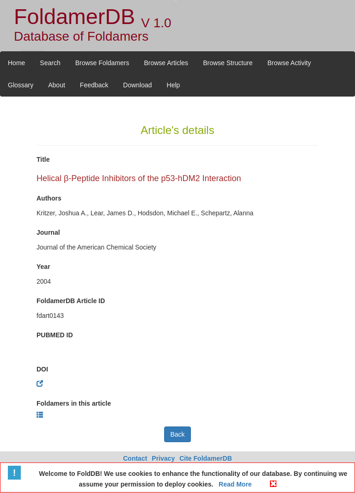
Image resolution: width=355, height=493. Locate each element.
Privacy (163, 458)
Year (43, 266)
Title (43, 159)
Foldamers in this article (74, 403)
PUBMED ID (55, 335)
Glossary (20, 85)
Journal (48, 232)
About (56, 85)
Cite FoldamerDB (205, 458)
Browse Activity (289, 63)
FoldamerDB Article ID (71, 300)
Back (177, 434)
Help (173, 85)
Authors (49, 198)
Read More (234, 484)
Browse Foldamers (102, 63)
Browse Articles (166, 63)
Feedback (94, 85)
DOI (42, 369)
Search (50, 63)
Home (16, 63)
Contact (135, 458)
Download (137, 85)
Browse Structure (227, 63)
